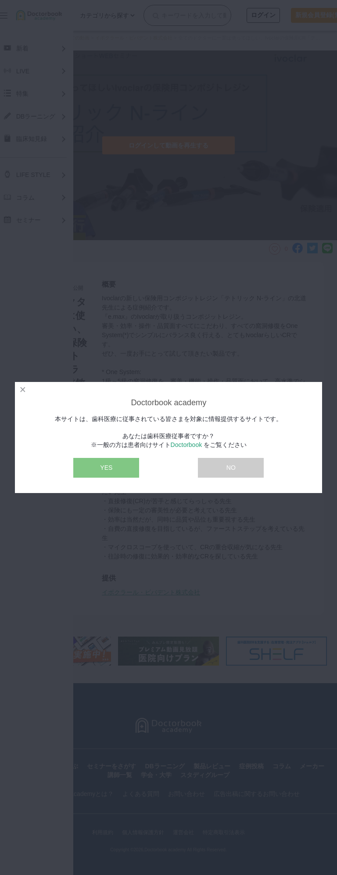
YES (106, 467)
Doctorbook (186, 444)
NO (231, 467)
